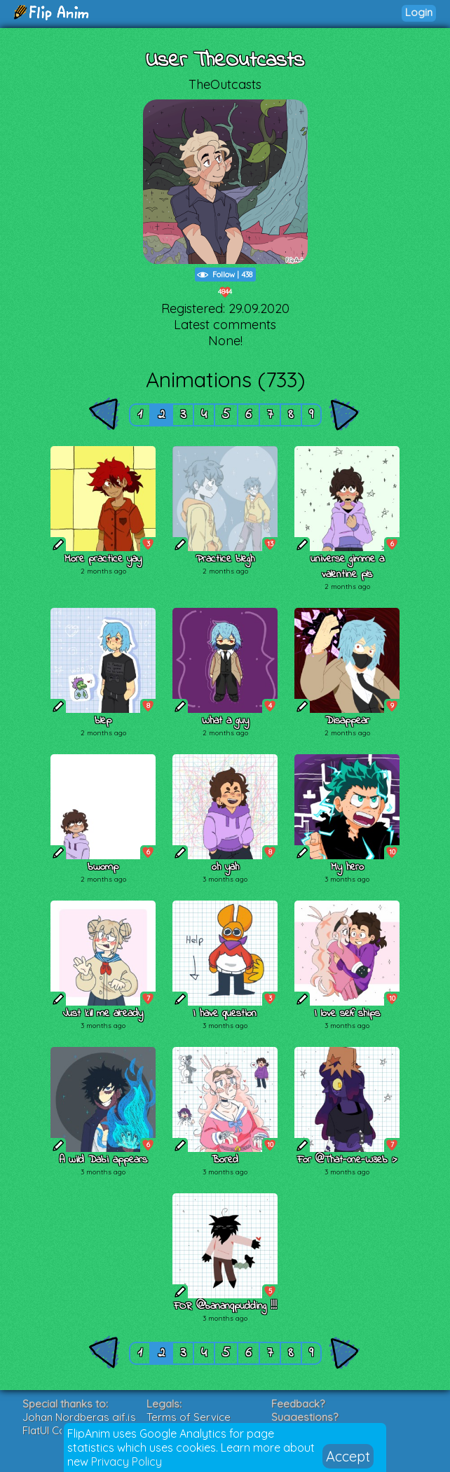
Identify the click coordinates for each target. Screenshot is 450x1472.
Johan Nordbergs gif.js (79, 1417)
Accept (348, 1456)
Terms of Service (188, 1417)
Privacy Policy (126, 1461)
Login (418, 12)
